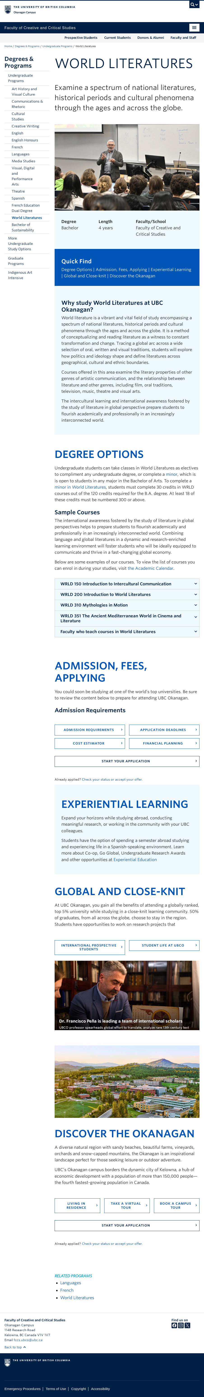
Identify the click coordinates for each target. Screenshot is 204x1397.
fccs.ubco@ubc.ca (28, 1340)
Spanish (18, 198)
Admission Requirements (89, 730)
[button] (44, 78)
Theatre (18, 191)
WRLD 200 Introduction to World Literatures (105, 594)
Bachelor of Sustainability (23, 227)
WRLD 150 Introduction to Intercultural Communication (115, 583)
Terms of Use (56, 1389)
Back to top (15, 1347)
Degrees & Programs (27, 46)
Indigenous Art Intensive (20, 275)
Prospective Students (81, 37)
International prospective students (88, 947)
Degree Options (76, 269)
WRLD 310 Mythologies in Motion (94, 605)
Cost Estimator (88, 743)
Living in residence (76, 1205)
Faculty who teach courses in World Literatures (108, 631)
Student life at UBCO (163, 945)
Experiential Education (135, 859)
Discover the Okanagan (132, 275)
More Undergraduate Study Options (20, 243)
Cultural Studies (18, 116)
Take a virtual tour (126, 1205)
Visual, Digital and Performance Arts (23, 176)
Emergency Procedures (23, 1389)
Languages (21, 154)
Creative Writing (25, 126)
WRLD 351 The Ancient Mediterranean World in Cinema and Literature (120, 618)
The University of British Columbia (87, 9)
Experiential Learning (171, 269)
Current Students (117, 37)
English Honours (25, 140)
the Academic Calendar (150, 568)
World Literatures (27, 218)
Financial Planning (163, 743)
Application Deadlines (163, 730)
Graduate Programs (16, 261)
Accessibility (100, 1389)
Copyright (78, 1389)
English (17, 133)
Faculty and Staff (183, 37)
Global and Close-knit (85, 275)
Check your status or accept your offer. (112, 779)
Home (8, 46)
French (17, 147)
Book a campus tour (175, 1205)
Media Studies (23, 161)
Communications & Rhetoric (27, 104)
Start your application (126, 761)
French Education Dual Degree (26, 208)
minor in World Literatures (80, 487)
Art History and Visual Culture (24, 92)
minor (171, 474)
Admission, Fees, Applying (121, 269)
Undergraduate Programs (57, 46)
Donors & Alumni (150, 37)
